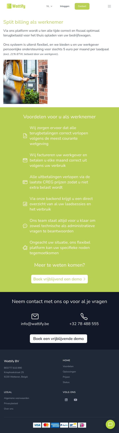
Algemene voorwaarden (16, 398)
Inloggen (64, 6)
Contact (82, 6)
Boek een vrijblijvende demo (58, 338)
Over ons (8, 408)
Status (66, 382)
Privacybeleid (11, 403)
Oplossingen (69, 371)
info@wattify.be (35, 323)
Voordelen (68, 366)
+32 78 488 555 (84, 323)
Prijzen (66, 377)
